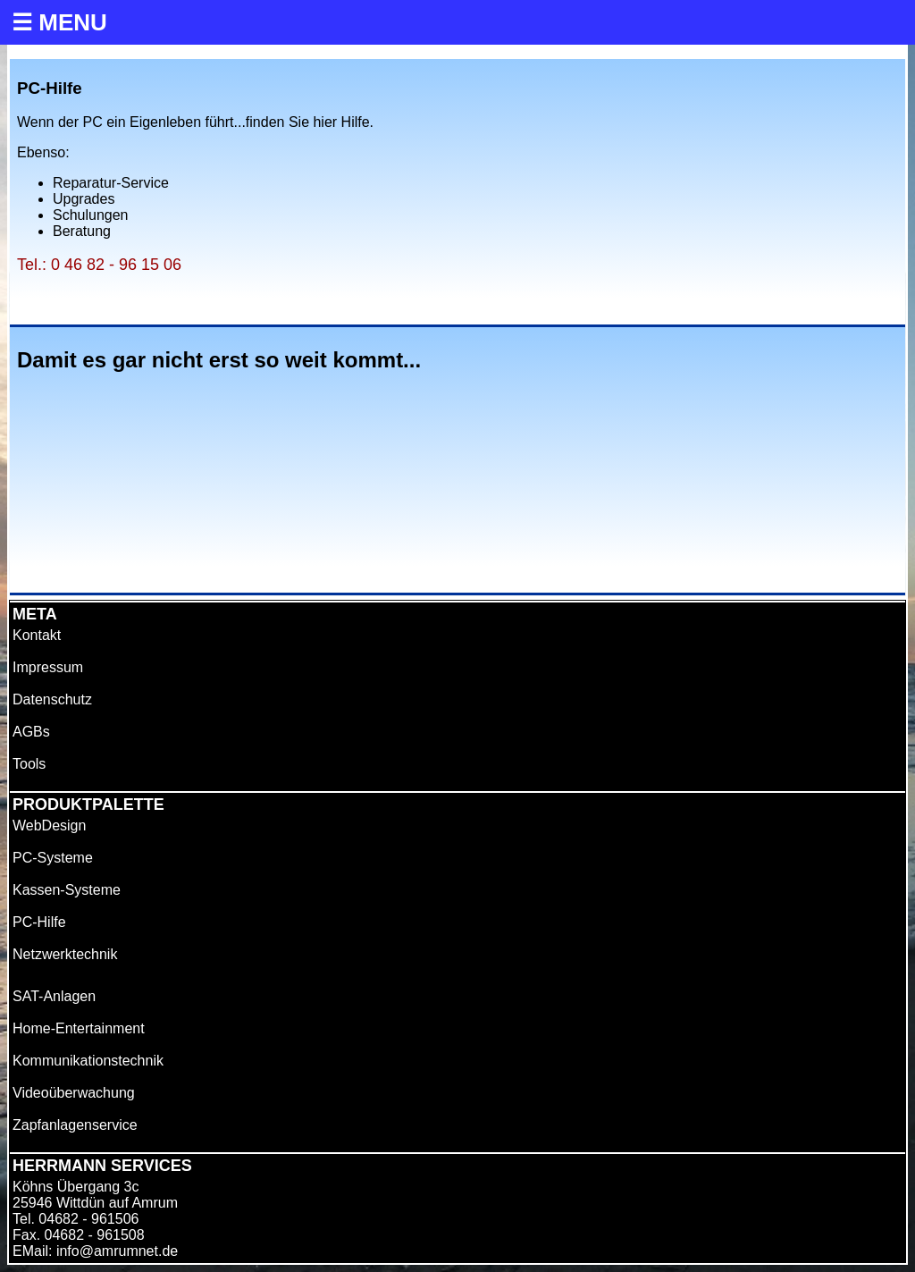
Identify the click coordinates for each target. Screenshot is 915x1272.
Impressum (48, 667)
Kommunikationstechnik (88, 1060)
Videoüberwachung (74, 1092)
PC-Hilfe (39, 922)
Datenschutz (52, 699)
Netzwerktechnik (65, 954)
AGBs (31, 731)
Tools (29, 763)
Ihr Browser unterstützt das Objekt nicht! (213, 489)
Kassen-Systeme (67, 889)
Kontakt (37, 635)
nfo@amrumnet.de (118, 1251)
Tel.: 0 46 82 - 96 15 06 (99, 265)
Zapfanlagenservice (75, 1125)
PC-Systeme (53, 857)
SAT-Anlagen (54, 996)
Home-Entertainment (79, 1028)
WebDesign (49, 825)
